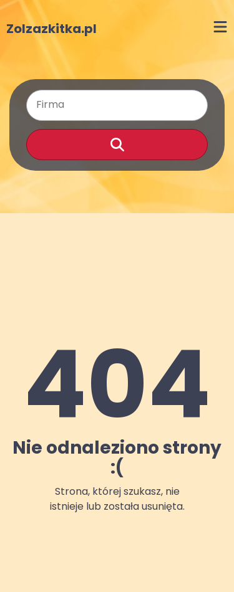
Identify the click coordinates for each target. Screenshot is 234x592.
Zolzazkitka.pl (51, 28)
